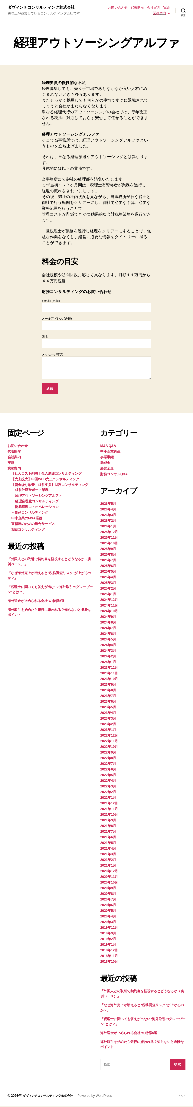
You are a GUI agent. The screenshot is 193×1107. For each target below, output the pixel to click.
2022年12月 (109, 736)
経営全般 (107, 469)
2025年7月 (108, 561)
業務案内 (159, 13)
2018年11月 (109, 956)
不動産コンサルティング (29, 513)
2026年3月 (108, 515)
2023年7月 (108, 696)
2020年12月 (109, 872)
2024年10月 (109, 612)
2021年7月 (108, 832)
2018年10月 (109, 962)
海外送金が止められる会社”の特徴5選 (36, 601)
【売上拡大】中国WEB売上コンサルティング (45, 480)
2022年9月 (108, 753)
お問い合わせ (118, 8)
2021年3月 (108, 855)
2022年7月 (108, 764)
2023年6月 (108, 702)
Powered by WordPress (101, 1096)
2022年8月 (108, 758)
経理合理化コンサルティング (37, 502)
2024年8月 (108, 623)
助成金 (105, 463)
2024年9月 (108, 617)
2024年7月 (108, 628)
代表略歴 (137, 8)
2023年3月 (108, 719)
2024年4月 (108, 645)
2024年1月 (108, 662)
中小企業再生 (110, 452)
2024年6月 (108, 634)
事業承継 (107, 458)
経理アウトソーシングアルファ (38, 496)
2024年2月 (108, 657)
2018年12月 (109, 951)
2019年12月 (109, 928)
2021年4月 (108, 849)
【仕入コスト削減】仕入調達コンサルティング (46, 474)
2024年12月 (109, 600)
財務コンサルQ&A (114, 475)
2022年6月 (108, 770)
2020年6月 (108, 905)
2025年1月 (108, 595)
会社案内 (153, 8)
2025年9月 (108, 549)
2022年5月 (108, 775)
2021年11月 (109, 809)
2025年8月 (108, 555)
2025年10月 (109, 544)
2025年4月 (108, 578)
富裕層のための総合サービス (33, 524)
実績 (166, 8)
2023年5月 (108, 708)
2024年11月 (109, 606)
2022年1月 (108, 798)
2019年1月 (108, 945)
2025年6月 (108, 566)
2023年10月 (109, 679)
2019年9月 (108, 934)
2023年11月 (109, 674)
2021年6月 (108, 838)
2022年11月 (109, 742)
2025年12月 (109, 532)
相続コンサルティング (28, 530)
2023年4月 (108, 713)
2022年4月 (108, 781)
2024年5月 (108, 640)
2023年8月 (108, 691)
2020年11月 (109, 877)
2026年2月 (108, 521)
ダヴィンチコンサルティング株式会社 (46, 7)
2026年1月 (108, 527)
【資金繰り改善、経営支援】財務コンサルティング (49, 485)
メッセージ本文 (96, 366)
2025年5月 (108, 572)
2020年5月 (108, 911)
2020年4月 (108, 917)
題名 (96, 342)
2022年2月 (108, 792)
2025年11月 (109, 538)
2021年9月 (108, 821)
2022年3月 (108, 787)
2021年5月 (108, 843)
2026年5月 (108, 504)
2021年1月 (108, 866)
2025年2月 (108, 589)
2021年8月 (108, 826)
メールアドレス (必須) (96, 324)
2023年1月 (108, 730)
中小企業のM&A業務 (26, 519)
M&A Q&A (108, 446)
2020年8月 (108, 894)
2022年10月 (109, 747)
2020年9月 (108, 888)
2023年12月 (109, 668)
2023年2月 (108, 725)
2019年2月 (108, 939)
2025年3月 (108, 583)
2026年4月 (108, 510)
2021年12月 (109, 804)
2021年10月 (109, 815)
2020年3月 (108, 922)
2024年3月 (108, 651)
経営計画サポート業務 (31, 490)
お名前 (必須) (96, 306)
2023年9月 (108, 685)
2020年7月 (108, 900)
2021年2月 (108, 860)
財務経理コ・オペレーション (37, 507)
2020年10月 (109, 883)
